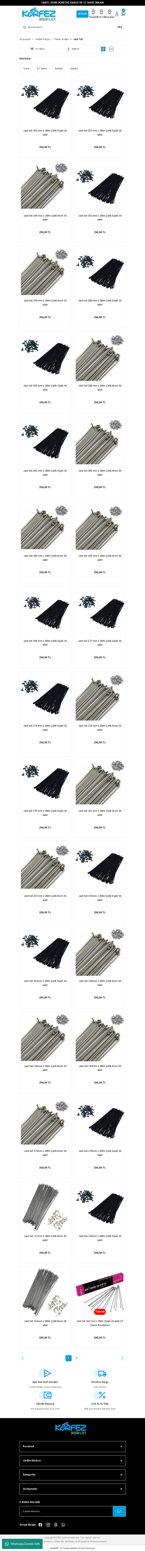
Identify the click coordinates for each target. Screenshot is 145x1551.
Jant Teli (78, 39)
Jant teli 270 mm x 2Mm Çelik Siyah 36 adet (45, 812)
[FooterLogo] (72, 1428)
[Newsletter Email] (72, 1511)
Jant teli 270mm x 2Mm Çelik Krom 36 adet (45, 1153)
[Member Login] (116, 14)
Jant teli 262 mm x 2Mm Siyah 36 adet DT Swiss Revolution (99, 1323)
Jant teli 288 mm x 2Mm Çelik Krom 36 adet (99, 387)
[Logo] (40, 14)
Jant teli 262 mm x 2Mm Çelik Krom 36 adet (99, 812)
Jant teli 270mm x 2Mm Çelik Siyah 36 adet (99, 1153)
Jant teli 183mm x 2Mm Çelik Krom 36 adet (100, 1068)
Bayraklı (93, 13)
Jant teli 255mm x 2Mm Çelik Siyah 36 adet (99, 898)
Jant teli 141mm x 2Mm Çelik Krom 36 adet (45, 1238)
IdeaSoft (54, 1548)
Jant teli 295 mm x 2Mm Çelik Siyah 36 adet (100, 132)
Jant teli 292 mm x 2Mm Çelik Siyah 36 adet (100, 217)
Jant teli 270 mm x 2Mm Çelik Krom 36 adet (99, 727)
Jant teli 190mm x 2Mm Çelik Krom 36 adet (45, 1068)
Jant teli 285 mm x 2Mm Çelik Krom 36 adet (45, 557)
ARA (119, 27)
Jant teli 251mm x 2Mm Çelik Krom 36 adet (45, 898)
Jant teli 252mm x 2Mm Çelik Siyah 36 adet (45, 983)
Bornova (101, 13)
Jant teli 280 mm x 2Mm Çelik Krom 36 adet (99, 557)
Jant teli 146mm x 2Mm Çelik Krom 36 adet (45, 1323)
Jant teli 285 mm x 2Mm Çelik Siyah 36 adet (45, 472)
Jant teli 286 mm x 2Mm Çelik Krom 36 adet (99, 472)
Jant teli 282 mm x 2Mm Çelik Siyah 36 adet (45, 132)
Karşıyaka (109, 13)
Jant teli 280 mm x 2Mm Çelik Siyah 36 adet (45, 643)
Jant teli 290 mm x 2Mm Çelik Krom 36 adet (45, 302)
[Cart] (123, 14)
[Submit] (119, 1511)
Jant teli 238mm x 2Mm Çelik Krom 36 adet (100, 983)
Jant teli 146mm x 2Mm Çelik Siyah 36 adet (99, 1238)
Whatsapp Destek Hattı (22, 1544)
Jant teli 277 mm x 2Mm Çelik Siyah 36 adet (100, 643)
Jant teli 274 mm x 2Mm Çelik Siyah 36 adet (45, 727)
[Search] (72, 27)
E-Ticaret (64, 1548)
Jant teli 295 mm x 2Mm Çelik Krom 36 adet (45, 217)
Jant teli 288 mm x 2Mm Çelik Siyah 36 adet (100, 302)
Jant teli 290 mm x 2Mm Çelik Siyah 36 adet (45, 387)
